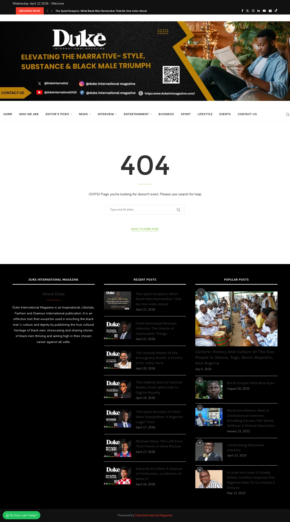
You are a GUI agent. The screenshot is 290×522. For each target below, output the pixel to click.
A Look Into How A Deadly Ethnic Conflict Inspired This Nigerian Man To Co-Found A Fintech (251, 480)
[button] (47, 11)
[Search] (287, 114)
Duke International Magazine (153, 515)
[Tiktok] (276, 11)
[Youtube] (264, 11)
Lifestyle (205, 114)
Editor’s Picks (57, 114)
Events (225, 114)
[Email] (270, 11)
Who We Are (29, 114)
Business (166, 114)
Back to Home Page (145, 229)
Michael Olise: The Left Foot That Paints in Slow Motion (159, 443)
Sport (186, 114)
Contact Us (247, 114)
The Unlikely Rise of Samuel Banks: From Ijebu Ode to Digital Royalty (159, 387)
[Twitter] (247, 11)
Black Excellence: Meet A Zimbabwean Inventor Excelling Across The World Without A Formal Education (251, 418)
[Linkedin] (258, 11)
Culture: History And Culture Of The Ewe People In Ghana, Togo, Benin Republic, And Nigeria (234, 357)
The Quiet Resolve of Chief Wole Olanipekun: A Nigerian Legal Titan (159, 417)
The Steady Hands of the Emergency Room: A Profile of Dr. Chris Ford (159, 358)
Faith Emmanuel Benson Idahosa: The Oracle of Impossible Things (156, 328)
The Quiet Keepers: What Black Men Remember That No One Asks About (101, 10)
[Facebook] (242, 11)
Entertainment (136, 114)
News (83, 114)
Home (7, 114)
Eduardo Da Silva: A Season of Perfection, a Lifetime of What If (159, 473)
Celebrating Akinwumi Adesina (245, 447)
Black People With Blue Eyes (251, 383)
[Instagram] (253, 11)
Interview (106, 114)
